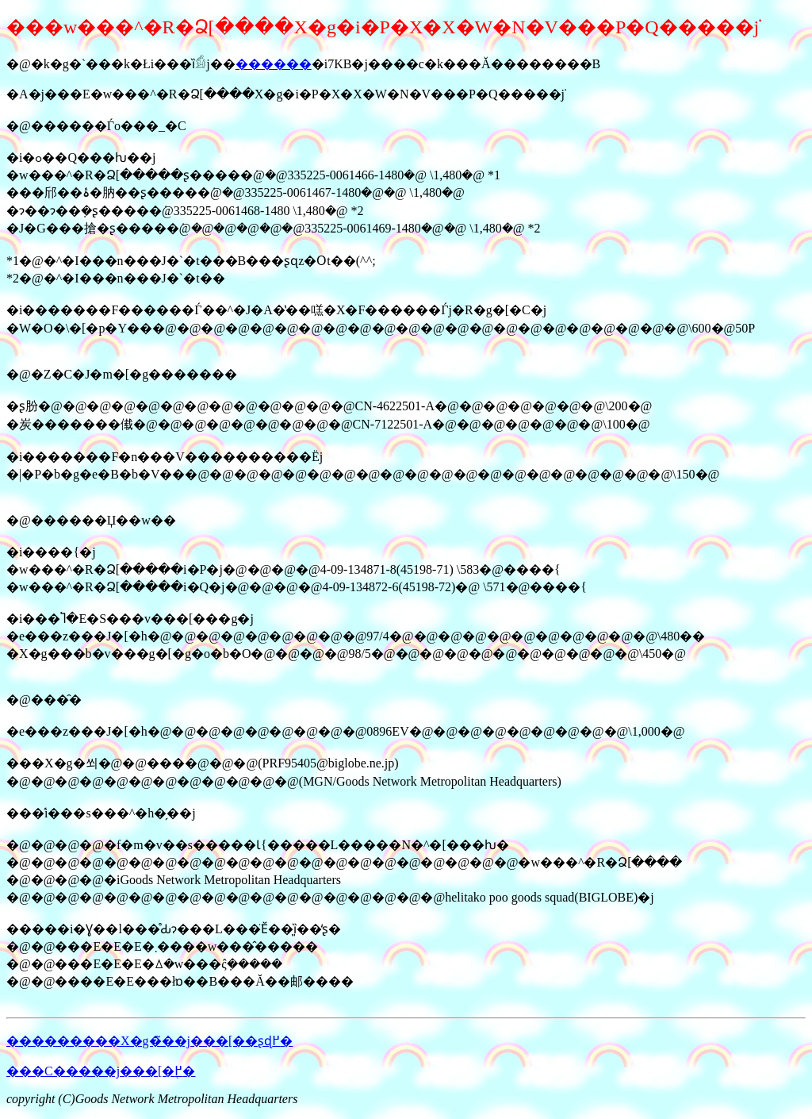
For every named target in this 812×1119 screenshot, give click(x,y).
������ (274, 64)
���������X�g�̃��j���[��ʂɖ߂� (149, 1041)
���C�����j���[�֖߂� (100, 1071)
